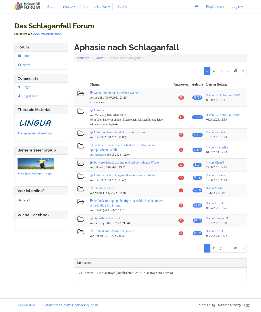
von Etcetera (215, 175)
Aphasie (98, 110)
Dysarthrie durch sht (106, 218)
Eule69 (99, 137)
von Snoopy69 (217, 218)
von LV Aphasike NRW (223, 95)
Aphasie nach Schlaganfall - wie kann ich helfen (124, 175)
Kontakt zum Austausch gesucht (114, 231)
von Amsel (214, 203)
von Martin (215, 188)
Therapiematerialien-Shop (35, 133)
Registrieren (215, 7)
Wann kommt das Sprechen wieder (116, 92)
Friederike (100, 154)
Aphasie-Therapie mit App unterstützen (119, 132)
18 (235, 71)
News (24, 65)
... (228, 71)
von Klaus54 (216, 162)
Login (237, 7)
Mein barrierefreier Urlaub (35, 174)
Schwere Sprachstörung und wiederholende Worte (126, 162)
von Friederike (217, 147)
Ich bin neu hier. (104, 188)
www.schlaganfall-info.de (48, 33)
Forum (24, 55)
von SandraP (216, 132)
